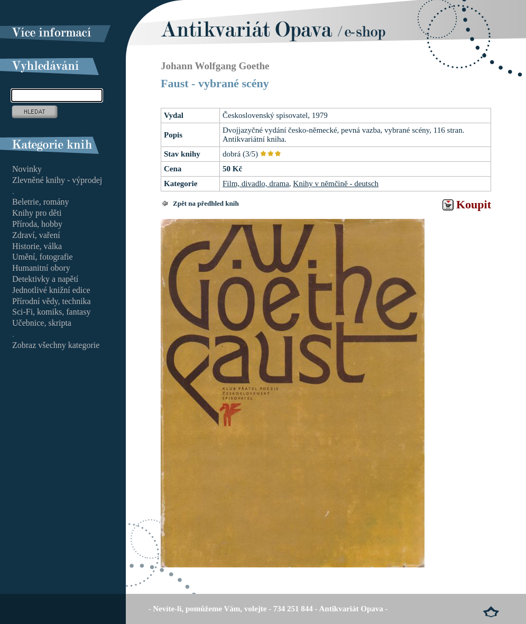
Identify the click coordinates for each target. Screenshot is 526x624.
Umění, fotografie (42, 256)
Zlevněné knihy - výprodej (57, 180)
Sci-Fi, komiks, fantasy (51, 311)
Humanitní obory (41, 267)
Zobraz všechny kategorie (55, 345)
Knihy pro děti (36, 212)
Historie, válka (37, 246)
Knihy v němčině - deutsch (336, 183)
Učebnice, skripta (41, 322)
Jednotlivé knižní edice (51, 290)
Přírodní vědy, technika (51, 301)
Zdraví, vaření (36, 235)
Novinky (27, 168)
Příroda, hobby (37, 223)
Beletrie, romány (40, 201)
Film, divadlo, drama (256, 183)
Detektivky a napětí (45, 278)
